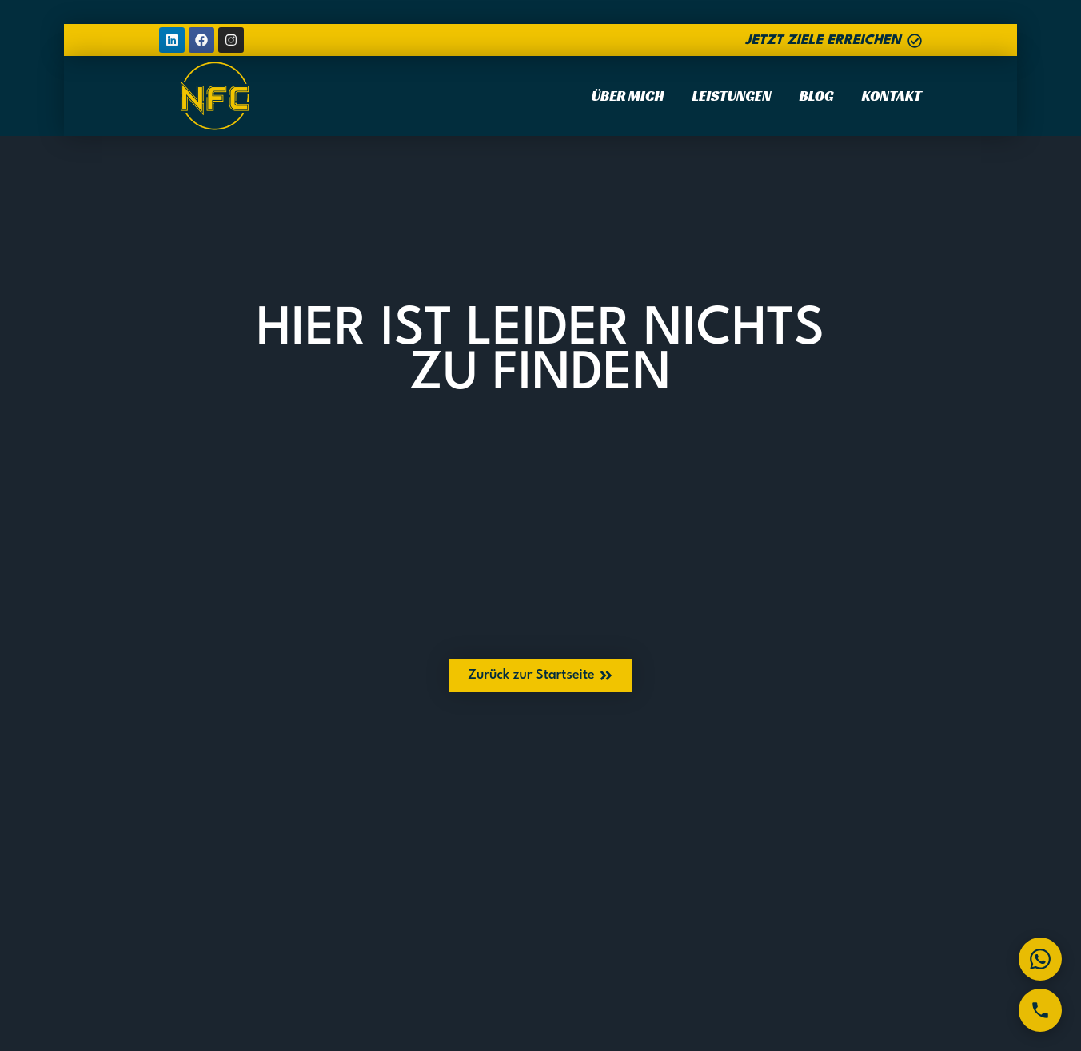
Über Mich (628, 95)
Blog (817, 95)
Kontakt (892, 95)
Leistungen (731, 95)
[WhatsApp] (1040, 959)
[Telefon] (1040, 1010)
